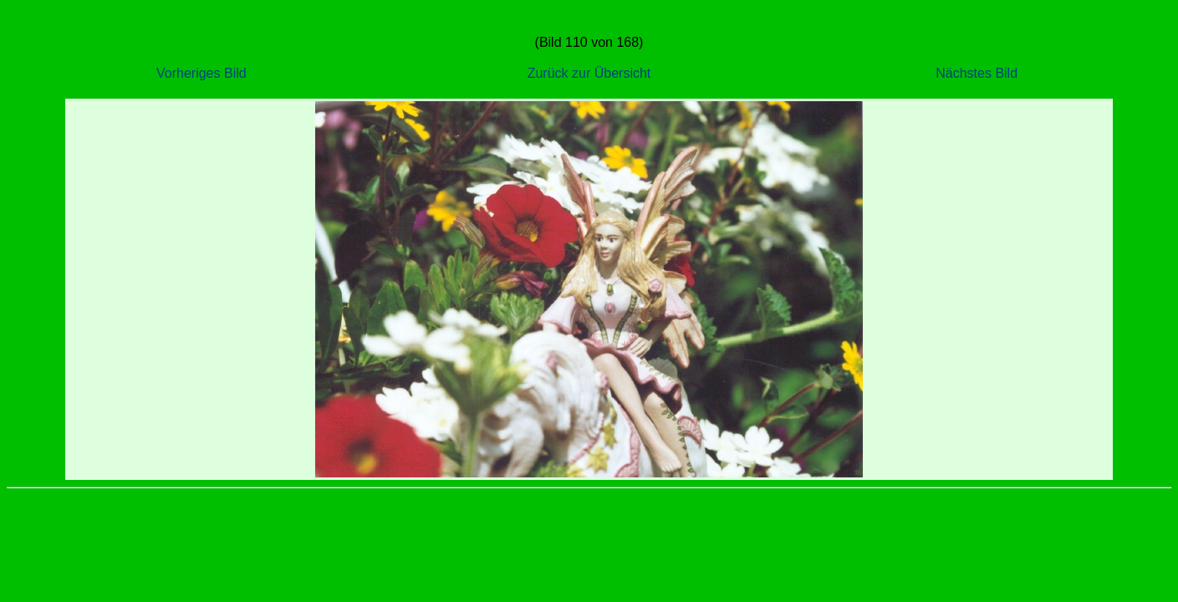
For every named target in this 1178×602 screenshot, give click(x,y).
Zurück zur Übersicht (589, 73)
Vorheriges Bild (201, 73)
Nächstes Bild (976, 73)
